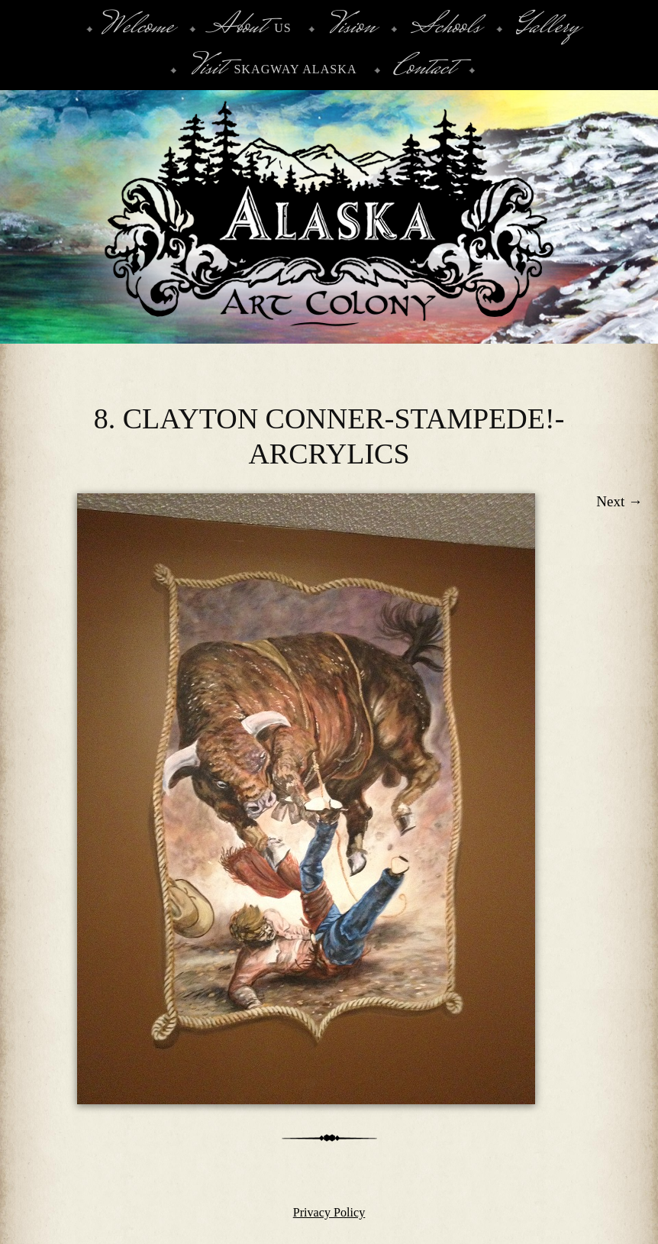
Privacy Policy (329, 1212)
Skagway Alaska (272, 69)
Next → (619, 501)
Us (250, 28)
